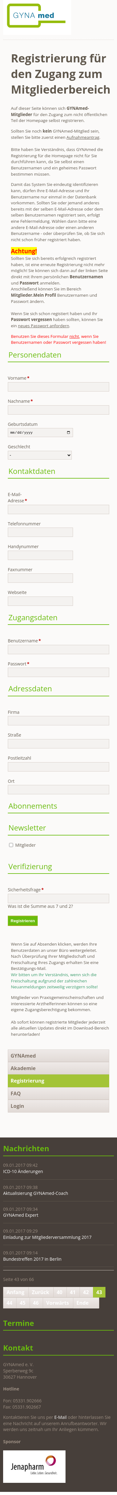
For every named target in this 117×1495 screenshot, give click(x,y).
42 (86, 1292)
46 (36, 1303)
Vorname (18, 378)
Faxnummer (18, 570)
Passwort (18, 664)
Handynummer (18, 547)
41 (73, 1292)
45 (22, 1303)
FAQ (16, 1094)
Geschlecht (18, 447)
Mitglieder (25, 846)
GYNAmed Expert (20, 1216)
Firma (13, 712)
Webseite (17, 593)
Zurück (40, 1292)
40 (59, 1292)
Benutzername (18, 641)
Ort (11, 781)
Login (17, 1106)
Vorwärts (57, 1303)
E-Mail (60, 1418)
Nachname (18, 401)
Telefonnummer (18, 524)
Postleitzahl (18, 759)
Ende (82, 1303)
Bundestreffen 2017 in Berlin (32, 1260)
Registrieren (23, 921)
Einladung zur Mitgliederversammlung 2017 (47, 1237)
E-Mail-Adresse (18, 498)
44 (9, 1303)
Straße (14, 735)
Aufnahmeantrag (82, 137)
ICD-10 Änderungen (23, 1172)
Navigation (108, 8)
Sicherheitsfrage (18, 890)
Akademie (23, 1068)
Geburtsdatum (18, 424)
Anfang (15, 1292)
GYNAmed (23, 1056)
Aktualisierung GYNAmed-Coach (35, 1194)
